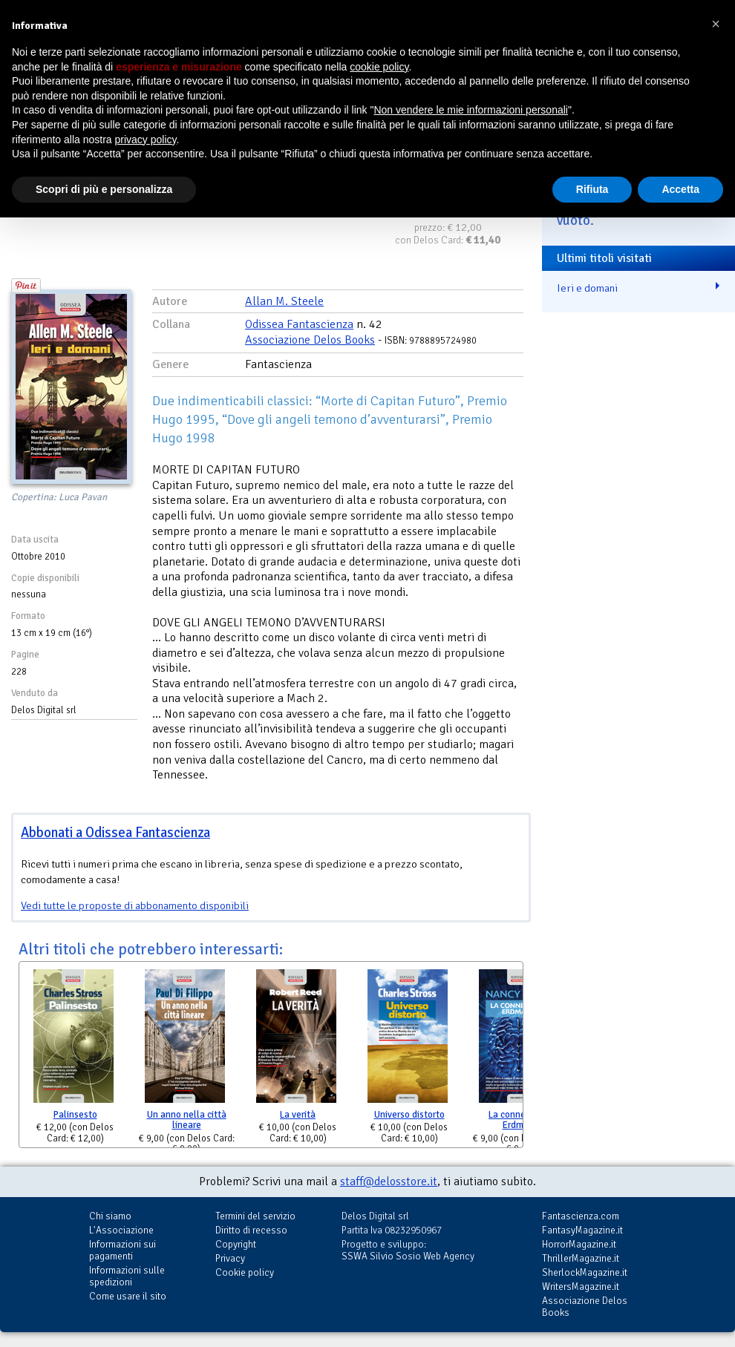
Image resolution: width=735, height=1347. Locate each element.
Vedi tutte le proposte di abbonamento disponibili (135, 905)
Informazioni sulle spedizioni (127, 1276)
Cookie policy (244, 1272)
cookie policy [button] (379, 67)
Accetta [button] (680, 189)
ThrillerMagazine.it (580, 1258)
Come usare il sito (127, 1296)
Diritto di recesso (251, 1230)
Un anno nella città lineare (186, 1120)
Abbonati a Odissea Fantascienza (115, 832)
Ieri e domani (587, 288)
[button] (716, 24)
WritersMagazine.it (580, 1286)
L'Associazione (121, 1230)
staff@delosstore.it (388, 1181)
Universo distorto (409, 1115)
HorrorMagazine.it (579, 1244)
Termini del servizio (255, 1216)
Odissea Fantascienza (299, 324)
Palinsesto (75, 1115)
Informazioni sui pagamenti (122, 1250)
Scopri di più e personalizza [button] (104, 189)
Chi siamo (110, 1216)
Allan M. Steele (284, 301)
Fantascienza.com (580, 1216)
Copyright (235, 1244)
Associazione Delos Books (310, 339)
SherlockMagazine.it (584, 1272)
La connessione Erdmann (520, 1120)
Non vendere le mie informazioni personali (470, 110)
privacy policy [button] (146, 139)
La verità (298, 1115)
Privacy (230, 1258)
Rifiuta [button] (592, 189)
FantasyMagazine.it (582, 1230)
